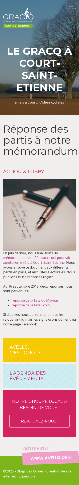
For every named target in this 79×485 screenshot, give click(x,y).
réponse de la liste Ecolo (31, 305)
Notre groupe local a (39, 413)
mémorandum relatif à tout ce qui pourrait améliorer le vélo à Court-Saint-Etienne (36, 260)
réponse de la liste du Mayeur (35, 300)
